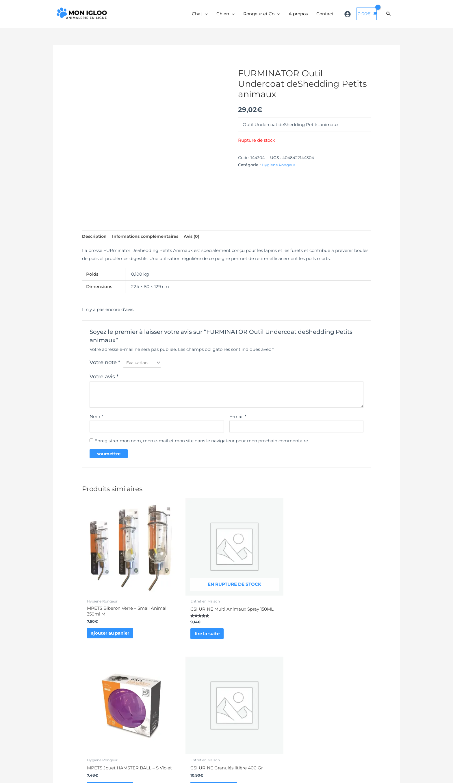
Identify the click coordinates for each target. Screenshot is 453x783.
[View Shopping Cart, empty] (367, 15)
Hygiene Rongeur (279, 167)
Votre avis (104, 380)
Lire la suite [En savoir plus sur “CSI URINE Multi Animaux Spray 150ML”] (179, 614)
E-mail (237, 420)
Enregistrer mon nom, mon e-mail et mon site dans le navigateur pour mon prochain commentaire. (201, 445)
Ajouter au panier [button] (112, 609)
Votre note (105, 366)
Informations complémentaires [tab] (149, 239)
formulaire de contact (200, 722)
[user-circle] (348, 15)
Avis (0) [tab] (198, 239)
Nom (96, 420)
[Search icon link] (388, 15)
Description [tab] (95, 239)
